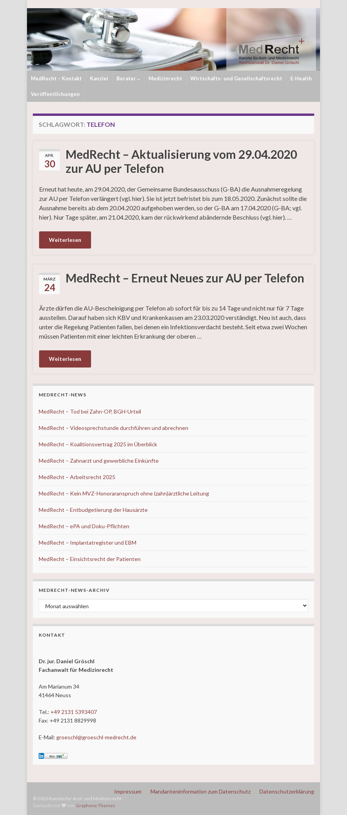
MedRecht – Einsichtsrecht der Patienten (90, 559)
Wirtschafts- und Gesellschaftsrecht (236, 78)
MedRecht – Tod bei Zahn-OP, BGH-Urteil (90, 411)
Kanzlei (99, 78)
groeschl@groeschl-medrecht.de (96, 737)
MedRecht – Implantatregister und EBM (87, 542)
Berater (128, 78)
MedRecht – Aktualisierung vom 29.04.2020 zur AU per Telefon (181, 161)
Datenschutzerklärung (286, 791)
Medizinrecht (165, 78)
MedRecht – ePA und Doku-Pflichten (84, 526)
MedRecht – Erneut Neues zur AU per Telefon (185, 278)
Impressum (127, 791)
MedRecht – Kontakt (56, 78)
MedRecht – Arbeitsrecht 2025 (77, 477)
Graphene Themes (95, 805)
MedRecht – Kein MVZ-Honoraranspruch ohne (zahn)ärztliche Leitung (124, 493)
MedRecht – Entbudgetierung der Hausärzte (93, 509)
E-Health (301, 78)
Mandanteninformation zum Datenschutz (200, 791)
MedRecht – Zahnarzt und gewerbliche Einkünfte (99, 460)
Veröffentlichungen (55, 94)
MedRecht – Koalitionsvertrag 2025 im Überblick (98, 444)
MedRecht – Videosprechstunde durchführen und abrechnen (113, 427)
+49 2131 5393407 (73, 711)
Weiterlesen (65, 239)
